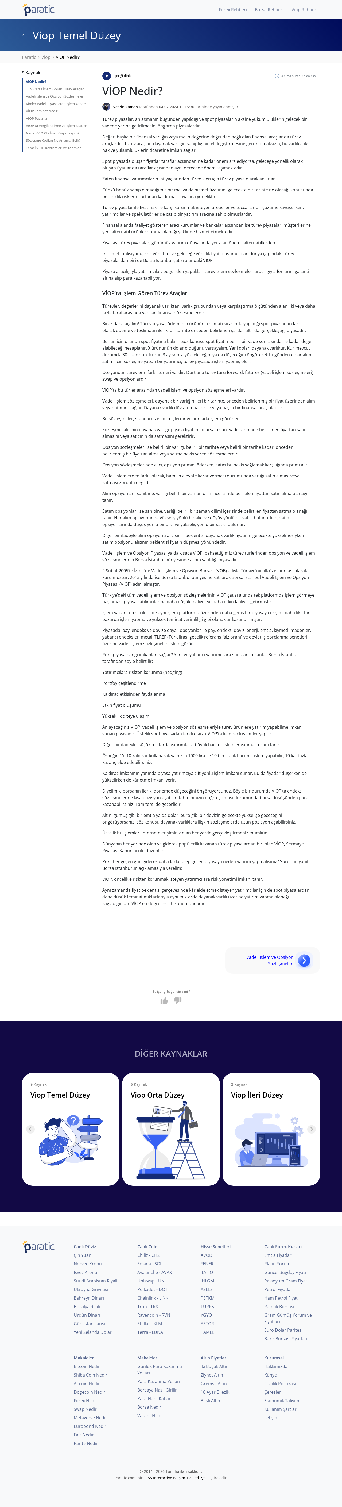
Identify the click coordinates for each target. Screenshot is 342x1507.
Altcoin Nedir (87, 1383)
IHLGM (207, 1281)
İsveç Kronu (85, 1272)
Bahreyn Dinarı (89, 1298)
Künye (270, 1375)
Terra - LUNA (150, 1332)
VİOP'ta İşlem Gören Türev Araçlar (57, 89)
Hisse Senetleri (216, 1247)
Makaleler (84, 1358)
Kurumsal (274, 1358)
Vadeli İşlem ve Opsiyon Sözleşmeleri (55, 96)
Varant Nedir (150, 1416)
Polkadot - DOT (152, 1289)
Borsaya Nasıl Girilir (157, 1390)
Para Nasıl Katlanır (155, 1398)
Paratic (29, 57)
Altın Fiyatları (214, 1358)
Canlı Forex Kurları (283, 1247)
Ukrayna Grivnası (91, 1289)
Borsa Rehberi (269, 10)
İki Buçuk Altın (214, 1366)
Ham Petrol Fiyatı (281, 1298)
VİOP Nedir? (36, 81)
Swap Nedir (85, 1409)
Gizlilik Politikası (280, 1383)
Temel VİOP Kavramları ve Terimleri (53, 147)
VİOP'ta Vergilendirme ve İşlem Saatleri (56, 125)
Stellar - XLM (149, 1324)
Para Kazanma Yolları (158, 1381)
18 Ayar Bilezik (215, 1392)
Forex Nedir (85, 1401)
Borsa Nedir (149, 1407)
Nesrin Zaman (125, 106)
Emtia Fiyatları (278, 1255)
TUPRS (207, 1306)
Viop (45, 57)
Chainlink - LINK (152, 1298)
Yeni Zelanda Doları (93, 1332)
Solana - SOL (149, 1264)
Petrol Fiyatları (278, 1289)
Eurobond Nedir (90, 1426)
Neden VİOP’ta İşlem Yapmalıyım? (52, 133)
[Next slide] (311, 1129)
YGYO (206, 1315)
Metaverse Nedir (90, 1418)
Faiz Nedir (84, 1435)
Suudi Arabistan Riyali (95, 1281)
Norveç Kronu (88, 1264)
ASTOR (207, 1324)
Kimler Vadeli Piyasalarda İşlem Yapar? (56, 103)
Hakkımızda (275, 1366)
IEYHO (207, 1272)
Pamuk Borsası (279, 1306)
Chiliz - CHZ (148, 1255)
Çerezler (272, 1392)
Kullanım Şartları (281, 1409)
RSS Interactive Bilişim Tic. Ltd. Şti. (176, 1477)
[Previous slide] (30, 1129)
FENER (207, 1264)
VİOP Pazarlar (37, 118)
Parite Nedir (86, 1443)
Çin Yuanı (83, 1255)
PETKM (208, 1298)
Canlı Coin (147, 1247)
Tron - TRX (147, 1306)
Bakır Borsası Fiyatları (285, 1339)
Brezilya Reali (87, 1306)
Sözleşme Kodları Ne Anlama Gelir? (53, 140)
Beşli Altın (210, 1401)
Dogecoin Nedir (89, 1392)
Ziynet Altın (212, 1375)
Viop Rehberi (304, 10)
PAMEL (207, 1332)
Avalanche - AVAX (154, 1272)
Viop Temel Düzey (71, 35)
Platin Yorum (277, 1264)
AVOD (206, 1255)
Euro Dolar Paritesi (283, 1330)
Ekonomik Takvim (281, 1401)
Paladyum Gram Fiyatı (286, 1281)
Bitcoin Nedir (87, 1366)
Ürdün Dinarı (87, 1315)
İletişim (271, 1418)
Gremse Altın (214, 1383)
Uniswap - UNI (151, 1281)
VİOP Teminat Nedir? (42, 111)
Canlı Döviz (85, 1247)
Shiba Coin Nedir (90, 1375)
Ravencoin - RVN (153, 1315)
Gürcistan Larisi (89, 1324)
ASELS (207, 1289)
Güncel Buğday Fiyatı (285, 1272)
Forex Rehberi (233, 10)
